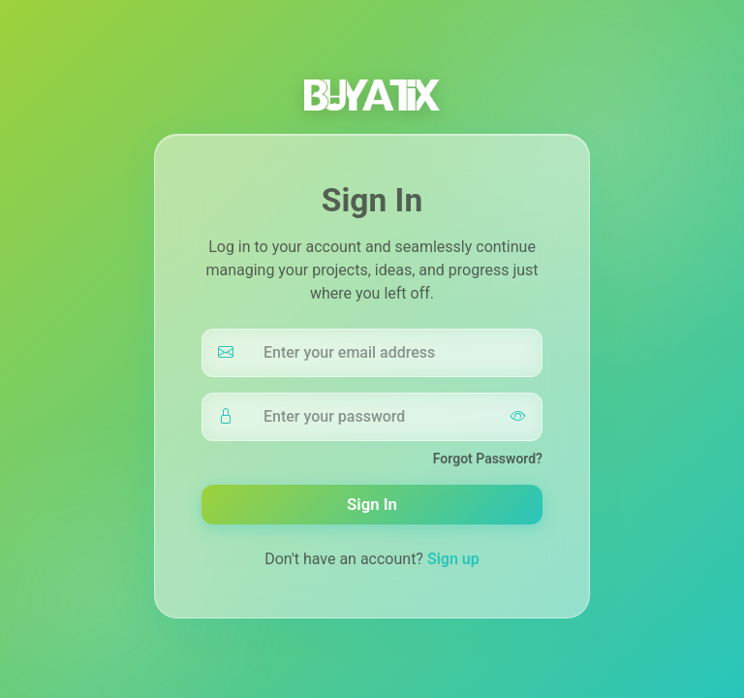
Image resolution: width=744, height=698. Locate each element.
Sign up (453, 559)
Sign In (372, 504)
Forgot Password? (487, 458)
